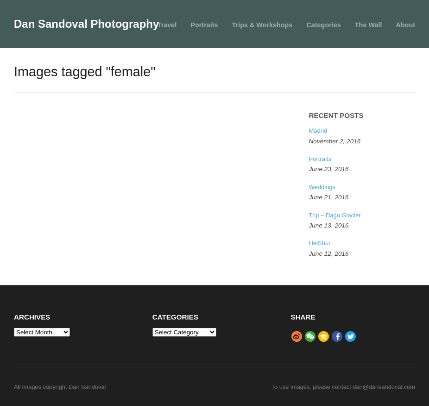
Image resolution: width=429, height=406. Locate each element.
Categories (323, 25)
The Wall (368, 25)
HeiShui (319, 243)
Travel (167, 25)
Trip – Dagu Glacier (335, 215)
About (405, 25)
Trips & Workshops (262, 25)
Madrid (318, 130)
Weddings (322, 187)
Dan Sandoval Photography (86, 24)
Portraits (204, 25)
